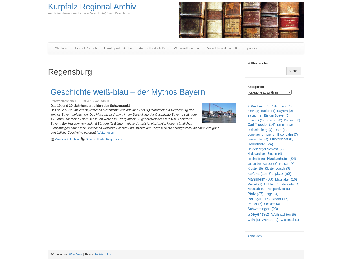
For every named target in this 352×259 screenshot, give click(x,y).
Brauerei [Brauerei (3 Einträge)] (256, 120)
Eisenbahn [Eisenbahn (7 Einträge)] (287, 134)
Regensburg (114, 139)
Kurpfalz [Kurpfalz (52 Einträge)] (280, 173)
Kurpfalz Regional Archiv (92, 6)
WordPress (75, 254)
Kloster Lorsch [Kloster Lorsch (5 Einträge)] (277, 168)
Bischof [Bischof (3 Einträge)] (255, 115)
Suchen (294, 71)
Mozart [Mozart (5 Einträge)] (255, 184)
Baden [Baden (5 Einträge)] (268, 111)
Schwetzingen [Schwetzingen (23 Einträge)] (263, 208)
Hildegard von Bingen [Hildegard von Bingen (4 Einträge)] (265, 154)
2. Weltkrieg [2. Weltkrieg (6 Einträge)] (259, 106)
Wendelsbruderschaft (222, 48)
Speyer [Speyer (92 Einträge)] (258, 214)
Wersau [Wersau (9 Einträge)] (270, 220)
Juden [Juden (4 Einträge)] (254, 164)
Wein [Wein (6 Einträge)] (254, 220)
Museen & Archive (67, 139)
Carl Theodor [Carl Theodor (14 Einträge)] (261, 124)
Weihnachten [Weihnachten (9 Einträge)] (283, 214)
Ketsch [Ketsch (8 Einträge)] (287, 163)
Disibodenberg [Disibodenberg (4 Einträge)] (260, 130)
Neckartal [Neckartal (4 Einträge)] (290, 184)
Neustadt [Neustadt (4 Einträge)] (256, 189)
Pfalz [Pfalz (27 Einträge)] (256, 194)
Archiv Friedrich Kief (153, 48)
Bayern (90, 139)
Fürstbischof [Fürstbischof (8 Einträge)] (281, 139)
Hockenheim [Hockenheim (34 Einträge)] (281, 158)
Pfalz (100, 139)
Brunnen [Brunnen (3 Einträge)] (292, 120)
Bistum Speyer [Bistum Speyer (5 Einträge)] (276, 115)
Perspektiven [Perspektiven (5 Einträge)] (278, 189)
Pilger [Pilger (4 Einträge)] (272, 194)
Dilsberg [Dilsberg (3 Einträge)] (285, 125)
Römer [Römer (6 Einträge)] (255, 204)
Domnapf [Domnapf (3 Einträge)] (256, 135)
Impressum (251, 48)
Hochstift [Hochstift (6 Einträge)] (256, 159)
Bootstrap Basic (104, 254)
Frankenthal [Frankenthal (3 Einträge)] (258, 139)
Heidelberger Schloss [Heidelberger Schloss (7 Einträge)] (266, 149)
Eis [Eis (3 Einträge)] (270, 135)
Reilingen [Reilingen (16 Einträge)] (259, 199)
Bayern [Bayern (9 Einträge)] (285, 111)
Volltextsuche (258, 63)
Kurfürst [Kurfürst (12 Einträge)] (257, 173)
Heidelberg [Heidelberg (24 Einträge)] (260, 144)
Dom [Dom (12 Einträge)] (281, 129)
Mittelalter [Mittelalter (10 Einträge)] (286, 179)
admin (104, 101)
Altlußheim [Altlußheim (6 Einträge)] (281, 106)
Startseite (61, 48)
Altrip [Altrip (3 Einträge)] (253, 111)
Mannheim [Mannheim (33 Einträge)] (260, 179)
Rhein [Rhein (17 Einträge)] (280, 199)
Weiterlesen (107, 132)
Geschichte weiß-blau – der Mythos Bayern (128, 92)
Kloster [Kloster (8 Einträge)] (255, 168)
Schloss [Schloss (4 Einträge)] (272, 204)
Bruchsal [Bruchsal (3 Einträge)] (274, 120)
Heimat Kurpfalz (86, 48)
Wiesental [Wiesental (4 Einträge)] (289, 220)
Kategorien (256, 87)
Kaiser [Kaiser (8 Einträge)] (270, 163)
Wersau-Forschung (187, 48)
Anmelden (255, 236)
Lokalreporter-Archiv (118, 48)
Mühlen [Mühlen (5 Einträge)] (271, 184)
